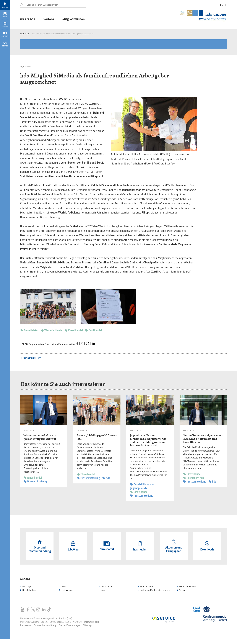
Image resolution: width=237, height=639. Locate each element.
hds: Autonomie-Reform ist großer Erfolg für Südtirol (40, 437)
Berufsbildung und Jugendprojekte (142, 486)
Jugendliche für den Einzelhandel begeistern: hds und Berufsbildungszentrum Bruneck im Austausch (148, 440)
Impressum (25, 625)
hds (106, 478)
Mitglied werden (73, 19)
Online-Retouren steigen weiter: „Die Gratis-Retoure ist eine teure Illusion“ (202, 439)
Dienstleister (29, 330)
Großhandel (93, 330)
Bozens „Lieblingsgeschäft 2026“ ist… (97, 437)
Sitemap (87, 625)
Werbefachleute (51, 330)
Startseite (24, 33)
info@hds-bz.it (91, 622)
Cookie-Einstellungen (70, 625)
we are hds (27, 19)
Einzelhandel (74, 330)
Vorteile (48, 19)
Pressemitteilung (35, 481)
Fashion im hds (193, 478)
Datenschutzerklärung (45, 625)
